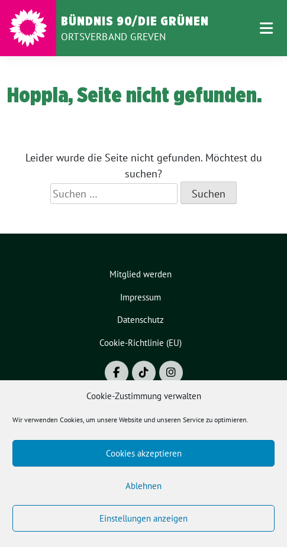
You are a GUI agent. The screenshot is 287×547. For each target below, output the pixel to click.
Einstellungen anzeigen (143, 518)
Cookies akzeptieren (144, 453)
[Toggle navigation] (266, 28)
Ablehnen (143, 485)
